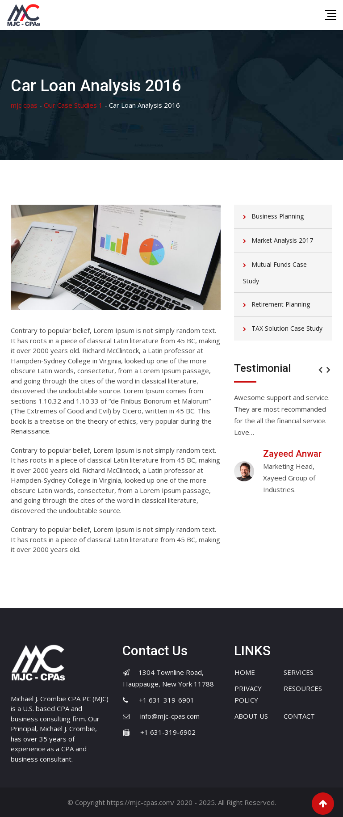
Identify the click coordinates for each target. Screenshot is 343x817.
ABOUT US (251, 716)
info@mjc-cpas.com (170, 716)
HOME (244, 672)
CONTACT (299, 716)
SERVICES (299, 672)
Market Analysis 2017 (282, 240)
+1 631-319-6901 (166, 699)
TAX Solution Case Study (286, 328)
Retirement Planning (280, 304)
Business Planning (277, 216)
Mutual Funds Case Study (275, 272)
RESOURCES (303, 688)
